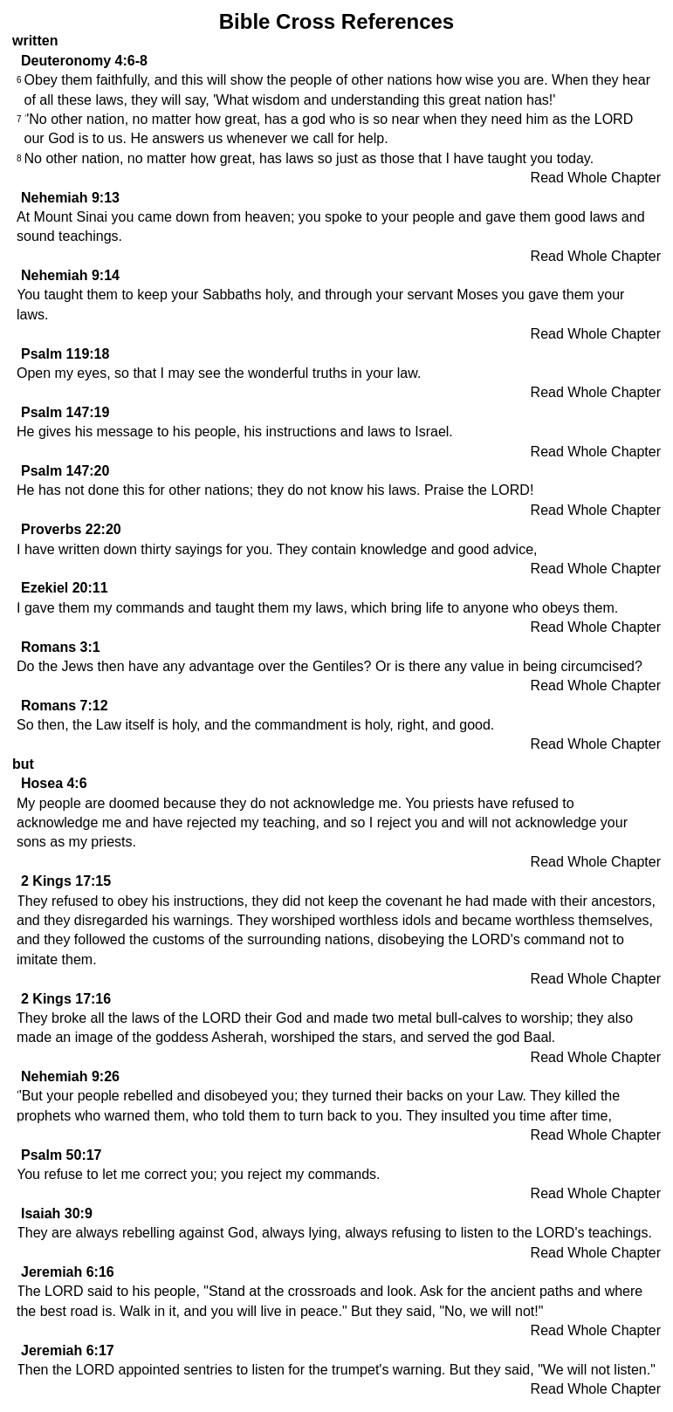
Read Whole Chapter (596, 177)
